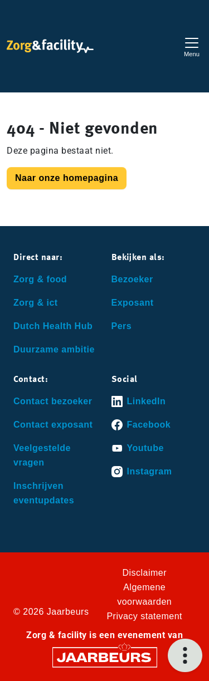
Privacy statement (144, 616)
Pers (121, 326)
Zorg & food (40, 279)
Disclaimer (144, 572)
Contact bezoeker (52, 401)
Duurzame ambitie (54, 349)
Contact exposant (53, 424)
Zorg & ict (35, 302)
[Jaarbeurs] (104, 656)
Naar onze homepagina (66, 178)
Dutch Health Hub (53, 326)
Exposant (132, 302)
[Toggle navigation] (191, 46)
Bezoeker (132, 279)
